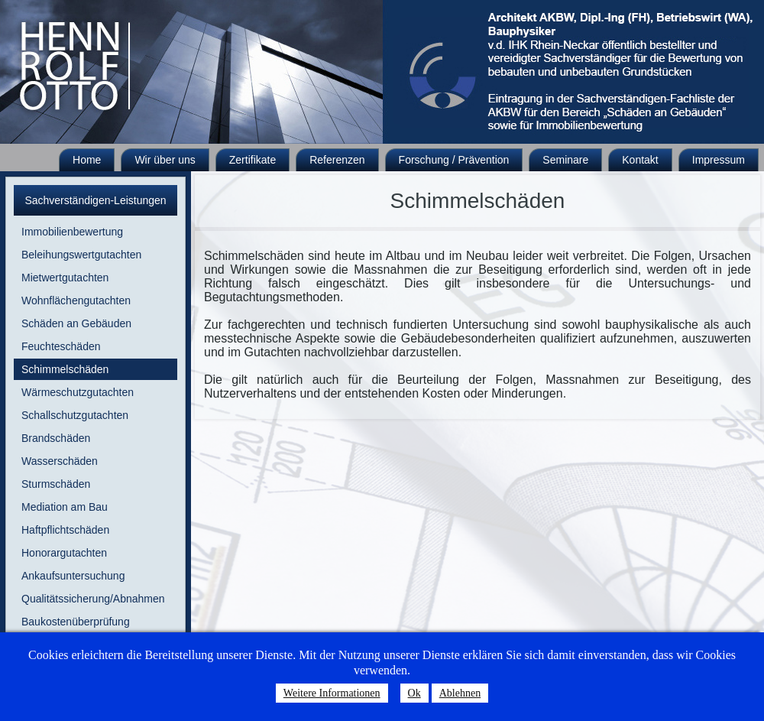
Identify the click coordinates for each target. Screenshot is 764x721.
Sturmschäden (55, 484)
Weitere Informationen (331, 693)
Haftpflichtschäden (65, 530)
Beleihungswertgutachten (81, 254)
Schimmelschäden (64, 369)
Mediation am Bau (64, 507)
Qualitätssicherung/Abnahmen (93, 599)
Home (87, 160)
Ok (414, 693)
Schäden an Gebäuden (76, 323)
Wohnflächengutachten (76, 300)
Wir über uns (164, 160)
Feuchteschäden (61, 346)
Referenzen (336, 160)
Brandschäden (55, 438)
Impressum (718, 160)
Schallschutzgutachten (74, 415)
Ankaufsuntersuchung (73, 576)
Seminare (565, 160)
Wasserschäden (59, 461)
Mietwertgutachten (64, 277)
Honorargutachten (64, 553)
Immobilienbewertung (72, 232)
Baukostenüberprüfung (75, 621)
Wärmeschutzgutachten (77, 392)
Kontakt (640, 160)
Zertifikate (252, 160)
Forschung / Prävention (454, 160)
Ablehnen (460, 693)
